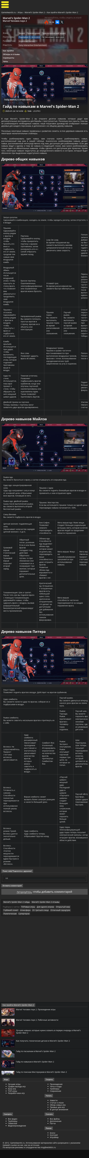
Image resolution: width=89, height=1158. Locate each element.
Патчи (53, 1131)
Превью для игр (57, 1115)
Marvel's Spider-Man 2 (35, 12)
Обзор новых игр (58, 1113)
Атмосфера (8, 922)
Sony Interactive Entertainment (31, 44)
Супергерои (69, 922)
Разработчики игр (16, 1101)
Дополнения (55, 1129)
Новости (54, 1108)
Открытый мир (59, 918)
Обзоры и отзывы (11, 52)
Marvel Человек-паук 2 (12, 20)
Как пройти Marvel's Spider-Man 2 (62, 12)
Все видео (12, 1127)
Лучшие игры (14, 1092)
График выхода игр (17, 1094)
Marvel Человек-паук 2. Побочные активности (39, 1028)
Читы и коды (56, 1094)
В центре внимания (59, 1117)
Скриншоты (8, 56)
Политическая (56, 922)
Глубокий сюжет (75, 918)
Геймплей (12, 1131)
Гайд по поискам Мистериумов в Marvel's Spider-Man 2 (44, 1080)
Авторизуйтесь (24, 904)
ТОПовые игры (27, 918)
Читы (5, 60)
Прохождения (56, 1092)
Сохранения (55, 1099)
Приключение (32, 32)
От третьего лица (22, 922)
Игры (20, 12)
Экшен (21, 32)
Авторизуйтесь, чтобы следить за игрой (63, 17)
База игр (12, 1097)
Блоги (52, 1141)
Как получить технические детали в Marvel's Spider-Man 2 (45, 1049)
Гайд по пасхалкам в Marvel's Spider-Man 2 (37, 1059)
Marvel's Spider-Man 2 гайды (15, 914)
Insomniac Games (26, 40)
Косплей (54, 1143)
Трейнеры (54, 1097)
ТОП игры (12, 1099)
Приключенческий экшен (51, 32)
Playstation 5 (24, 36)
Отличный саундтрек (40, 922)
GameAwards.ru (8, 12)
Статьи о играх (57, 1111)
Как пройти (8, 49)
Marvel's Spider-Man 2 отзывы (41, 914)
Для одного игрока (43, 918)
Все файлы (55, 1127)
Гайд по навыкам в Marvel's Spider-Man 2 (37, 1069)
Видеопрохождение (17, 1134)
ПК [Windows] (46, 36)
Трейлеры (12, 1129)
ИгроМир (54, 1145)
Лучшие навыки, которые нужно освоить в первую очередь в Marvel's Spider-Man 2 (51, 1039)
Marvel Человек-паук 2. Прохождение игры (38, 1017)
